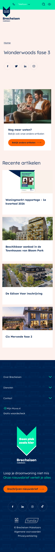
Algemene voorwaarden (27, 531)
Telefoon (20, 5)
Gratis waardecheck (14, 413)
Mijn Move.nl (12, 408)
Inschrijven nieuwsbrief (22, 488)
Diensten (8, 387)
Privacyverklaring (27, 535)
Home (7, 42)
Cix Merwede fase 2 (19, 336)
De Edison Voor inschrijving (24, 293)
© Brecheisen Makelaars (27, 527)
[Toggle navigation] (42, 4)
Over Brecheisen (12, 377)
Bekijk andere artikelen (23, 142)
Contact (7, 398)
